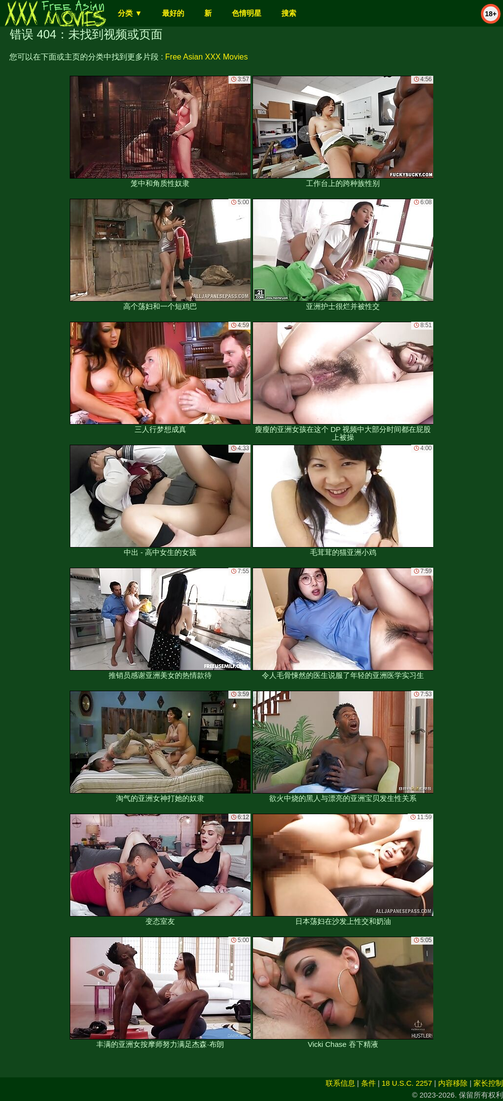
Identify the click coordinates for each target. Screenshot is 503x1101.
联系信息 (340, 1083)
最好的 (173, 13)
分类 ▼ (130, 13)
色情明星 (246, 13)
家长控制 (488, 1083)
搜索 (288, 13)
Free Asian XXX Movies (206, 57)
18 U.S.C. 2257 (407, 1083)
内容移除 (453, 1083)
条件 (368, 1083)
